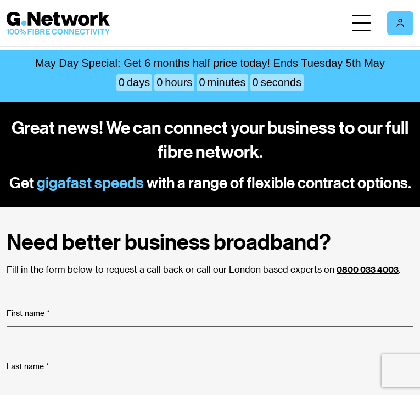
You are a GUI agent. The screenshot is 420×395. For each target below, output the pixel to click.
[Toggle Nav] (361, 23)
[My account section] (400, 23)
